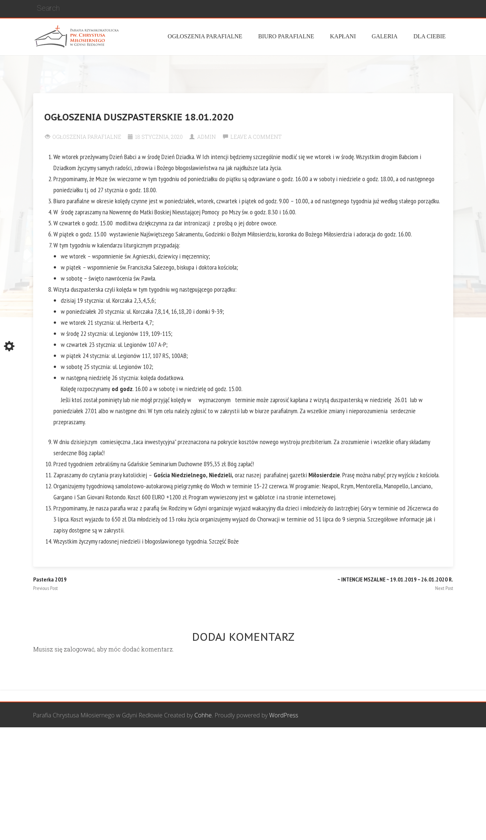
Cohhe (203, 715)
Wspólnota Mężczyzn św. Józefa (199, 741)
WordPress (283, 715)
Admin (206, 136)
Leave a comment (256, 136)
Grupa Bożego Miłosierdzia (283, 741)
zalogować (79, 649)
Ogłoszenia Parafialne (86, 136)
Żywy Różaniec (434, 741)
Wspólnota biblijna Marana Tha (367, 741)
